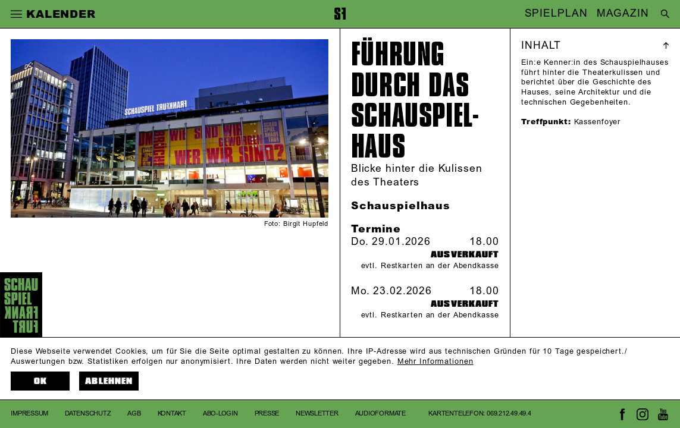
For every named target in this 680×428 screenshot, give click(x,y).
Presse (267, 414)
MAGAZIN (622, 14)
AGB (133, 414)
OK (40, 381)
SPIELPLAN (556, 14)
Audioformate (380, 414)
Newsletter (317, 414)
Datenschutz (88, 414)
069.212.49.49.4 (509, 414)
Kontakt (172, 414)
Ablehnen (109, 381)
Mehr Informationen (435, 361)
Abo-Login (220, 414)
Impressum (29, 414)
